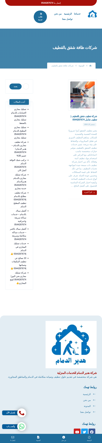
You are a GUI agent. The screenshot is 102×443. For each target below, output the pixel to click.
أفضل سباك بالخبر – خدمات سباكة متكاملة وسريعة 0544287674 (18, 229)
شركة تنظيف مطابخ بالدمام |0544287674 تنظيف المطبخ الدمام (20, 195)
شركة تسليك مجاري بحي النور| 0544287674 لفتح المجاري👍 (18, 269)
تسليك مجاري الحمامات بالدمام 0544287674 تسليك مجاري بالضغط (18, 111)
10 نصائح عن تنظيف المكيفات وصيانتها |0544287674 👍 (18, 255)
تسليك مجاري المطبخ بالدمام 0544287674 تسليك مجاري (19, 127)
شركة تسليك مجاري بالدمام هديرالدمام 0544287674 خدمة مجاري (20, 177)
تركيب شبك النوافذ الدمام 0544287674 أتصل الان (17, 160)
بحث (15, 82)
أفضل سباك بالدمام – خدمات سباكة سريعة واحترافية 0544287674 (19, 213)
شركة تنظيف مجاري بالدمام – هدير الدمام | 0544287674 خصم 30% (19, 144)
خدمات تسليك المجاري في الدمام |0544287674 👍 (18, 242)
